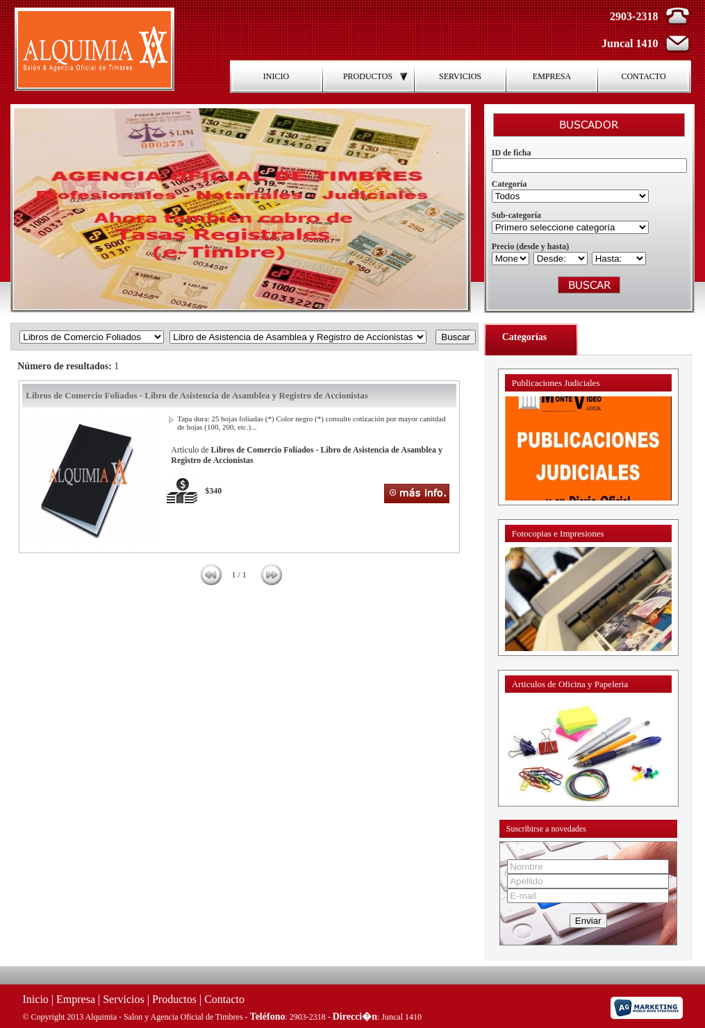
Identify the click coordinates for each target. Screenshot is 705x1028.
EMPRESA (552, 76)
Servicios (123, 999)
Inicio (36, 999)
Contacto (224, 999)
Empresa (75, 999)
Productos (174, 999)
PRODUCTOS (376, 76)
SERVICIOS (460, 76)
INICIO (276, 76)
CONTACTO (643, 76)
